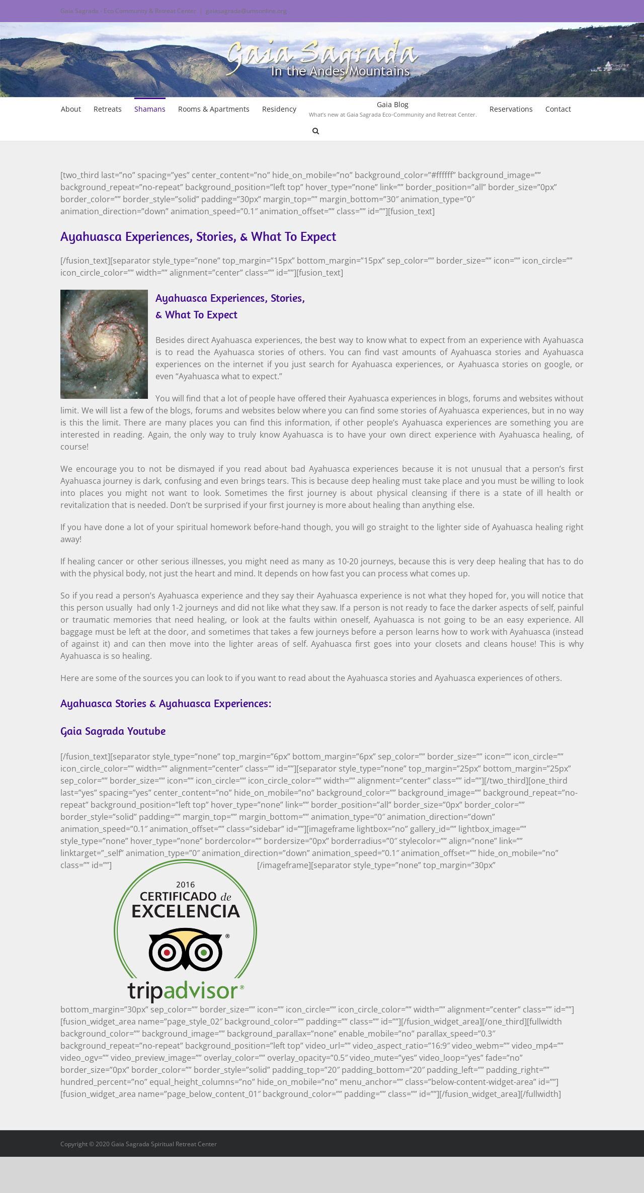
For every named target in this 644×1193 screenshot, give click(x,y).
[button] (315, 130)
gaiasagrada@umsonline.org (246, 11)
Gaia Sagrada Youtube (113, 731)
